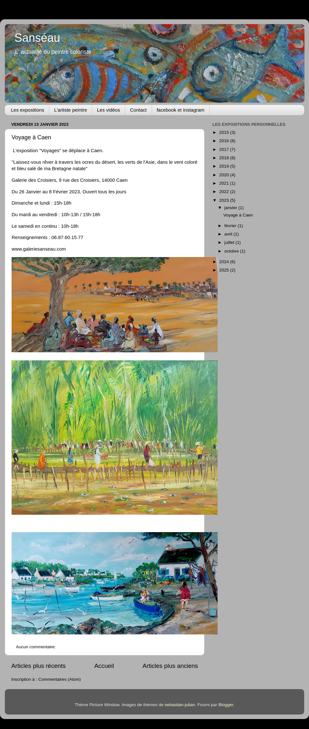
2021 (224, 183)
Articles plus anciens (170, 665)
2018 (224, 157)
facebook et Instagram (180, 110)
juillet (230, 242)
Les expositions (27, 110)
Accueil (104, 665)
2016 (224, 140)
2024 (224, 261)
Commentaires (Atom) (59, 679)
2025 (224, 270)
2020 (224, 174)
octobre (232, 251)
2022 (224, 191)
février (231, 225)
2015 (224, 132)
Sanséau (37, 37)
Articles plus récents (38, 665)
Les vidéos (108, 110)
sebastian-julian (180, 704)
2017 (224, 149)
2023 (224, 200)
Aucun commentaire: (36, 646)
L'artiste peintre (70, 110)
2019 (224, 166)
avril (229, 234)
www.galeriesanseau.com (39, 249)
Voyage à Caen (31, 137)
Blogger (225, 704)
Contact (138, 110)
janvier (231, 207)
